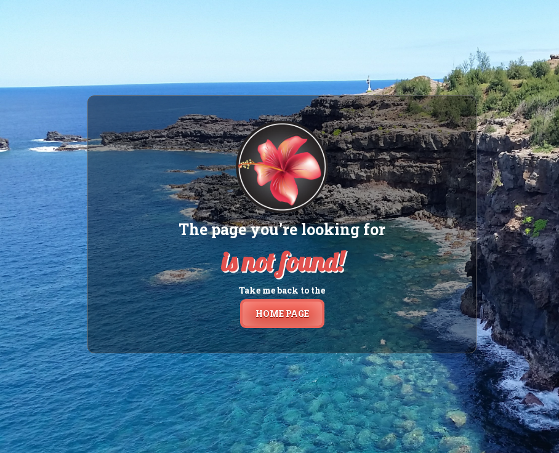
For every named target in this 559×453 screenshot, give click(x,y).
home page (282, 313)
